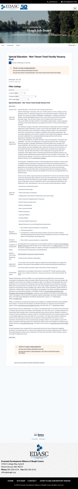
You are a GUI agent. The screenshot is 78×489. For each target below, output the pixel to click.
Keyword (11, 90)
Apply (10, 106)
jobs (2, 45)
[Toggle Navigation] (75, 8)
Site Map (21, 481)
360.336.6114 (52, 2)
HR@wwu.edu (58, 246)
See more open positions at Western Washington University (29, 362)
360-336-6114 (13, 469)
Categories (12, 96)
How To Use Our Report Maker (55, 481)
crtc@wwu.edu (17, 298)
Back (13, 106)
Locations (12, 93)
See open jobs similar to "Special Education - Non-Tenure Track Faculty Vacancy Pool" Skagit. (37, 72)
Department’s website (39, 158)
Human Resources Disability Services (29, 305)
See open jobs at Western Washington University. (25, 70)
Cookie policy (42, 439)
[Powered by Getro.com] (39, 435)
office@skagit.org (69, 2)
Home (10, 481)
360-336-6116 (30, 469)
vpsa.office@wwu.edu (27, 323)
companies (10, 45)
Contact (32, 481)
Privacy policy (35, 439)
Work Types (12, 99)
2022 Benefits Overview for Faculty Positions (31, 254)
